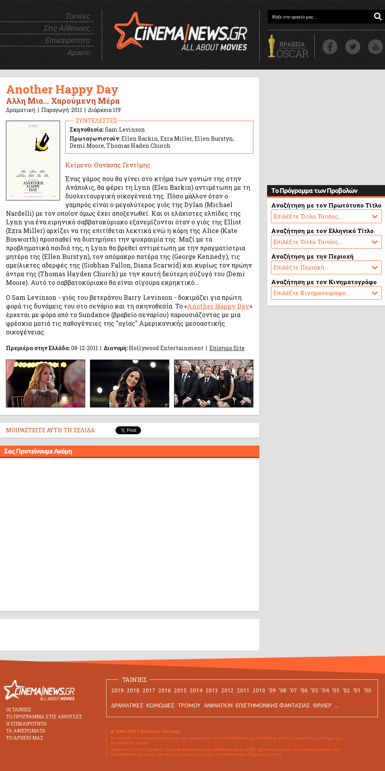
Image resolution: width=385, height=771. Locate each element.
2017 (149, 690)
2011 (243, 690)
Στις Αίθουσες (66, 28)
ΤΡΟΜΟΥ (189, 705)
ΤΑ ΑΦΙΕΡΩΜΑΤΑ (26, 730)
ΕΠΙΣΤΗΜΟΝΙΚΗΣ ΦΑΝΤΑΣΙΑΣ (273, 705)
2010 (259, 690)
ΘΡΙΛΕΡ (322, 705)
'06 (304, 690)
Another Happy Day (218, 306)
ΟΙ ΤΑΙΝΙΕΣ (18, 709)
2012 (227, 690)
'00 (367, 690)
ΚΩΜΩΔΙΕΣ (160, 705)
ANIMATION (218, 705)
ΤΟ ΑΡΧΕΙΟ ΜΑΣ (24, 737)
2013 (211, 690)
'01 (357, 690)
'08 (282, 690)
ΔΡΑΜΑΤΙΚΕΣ (127, 705)
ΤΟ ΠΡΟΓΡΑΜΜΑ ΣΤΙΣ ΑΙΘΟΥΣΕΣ (44, 716)
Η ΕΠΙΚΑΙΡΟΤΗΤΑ (26, 723)
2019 (117, 690)
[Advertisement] (73, 535)
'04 (325, 690)
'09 (272, 690)
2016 (164, 690)
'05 (314, 690)
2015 (180, 690)
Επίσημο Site (227, 348)
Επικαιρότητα (67, 40)
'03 (335, 690)
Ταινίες (77, 15)
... (336, 705)
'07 (293, 690)
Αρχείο (78, 52)
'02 (346, 690)
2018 (133, 690)
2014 (196, 690)
